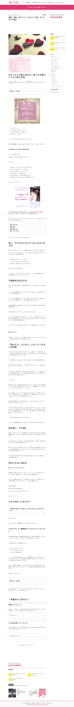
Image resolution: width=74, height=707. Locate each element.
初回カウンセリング (14, 70)
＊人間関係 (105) (54, 80)
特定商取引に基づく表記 (23, 645)
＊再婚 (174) (53, 75)
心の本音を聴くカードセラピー (16, 71)
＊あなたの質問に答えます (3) (56, 67)
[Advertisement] (27, 27)
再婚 (21, 685)
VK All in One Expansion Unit (44, 704)
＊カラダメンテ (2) (54, 84)
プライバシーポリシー (31, 645)
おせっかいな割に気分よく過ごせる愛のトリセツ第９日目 (19, 60)
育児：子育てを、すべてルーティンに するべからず (21, 692)
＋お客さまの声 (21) (53, 60)
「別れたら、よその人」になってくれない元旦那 (18, 63)
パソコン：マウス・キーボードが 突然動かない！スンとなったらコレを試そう (33, 693)
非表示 (20, 57)
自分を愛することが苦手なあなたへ (18, 678)
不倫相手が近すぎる (13, 62)
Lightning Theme (36, 704)
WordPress (31, 704)
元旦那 (16, 685)
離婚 (19, 685)
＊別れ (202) (53, 73)
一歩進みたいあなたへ (13, 68)
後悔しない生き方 (26, 685)
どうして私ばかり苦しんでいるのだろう (38, 673)
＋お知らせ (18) (52, 56)
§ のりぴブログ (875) (53, 65)
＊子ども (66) (53, 77)
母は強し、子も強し (13, 65)
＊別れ (44, 14)
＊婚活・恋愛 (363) (54, 69)
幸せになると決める (13, 66)
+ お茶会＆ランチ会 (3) (54, 62)
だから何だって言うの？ (13, 67)
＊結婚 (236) (53, 71)
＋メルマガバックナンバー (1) (55, 58)
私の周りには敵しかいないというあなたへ (19, 673)
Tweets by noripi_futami (54, 91)
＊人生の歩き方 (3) (54, 82)
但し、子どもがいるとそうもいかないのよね (17, 61)
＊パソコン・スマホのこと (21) (56, 86)
